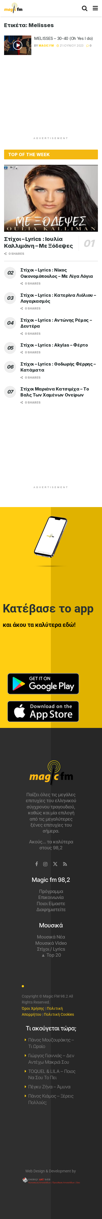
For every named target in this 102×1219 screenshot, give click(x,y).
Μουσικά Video (51, 943)
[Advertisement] (51, 98)
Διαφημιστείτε (51, 909)
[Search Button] (84, 8)
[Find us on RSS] (65, 864)
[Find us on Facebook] (36, 864)
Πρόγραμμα (51, 891)
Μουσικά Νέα (51, 937)
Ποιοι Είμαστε (51, 903)
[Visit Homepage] (13, 8)
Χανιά (51, 1139)
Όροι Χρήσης (33, 1008)
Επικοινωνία (51, 897)
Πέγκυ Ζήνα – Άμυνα (49, 1086)
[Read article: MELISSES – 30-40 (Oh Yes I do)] (17, 45)
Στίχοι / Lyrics (51, 949)
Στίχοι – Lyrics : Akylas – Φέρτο (54, 345)
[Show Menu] (95, 8)
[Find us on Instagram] (45, 864)
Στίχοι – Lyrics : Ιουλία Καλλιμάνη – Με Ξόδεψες (38, 242)
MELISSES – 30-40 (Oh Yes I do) (63, 38)
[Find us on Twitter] (55, 864)
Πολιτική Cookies (59, 1014)
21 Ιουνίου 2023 (70, 45)
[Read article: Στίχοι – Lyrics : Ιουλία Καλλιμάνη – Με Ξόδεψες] (51, 198)
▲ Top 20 (51, 955)
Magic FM (46, 45)
